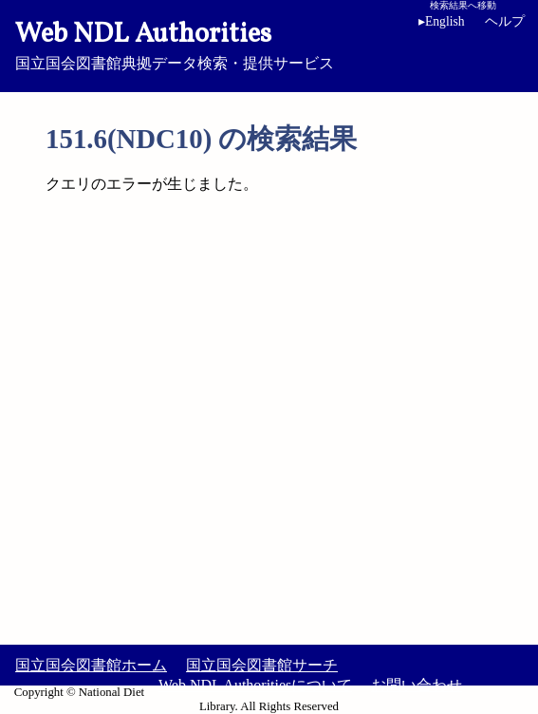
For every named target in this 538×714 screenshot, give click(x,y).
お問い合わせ (416, 685)
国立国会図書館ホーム (91, 665)
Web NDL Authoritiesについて (255, 685)
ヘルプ (505, 21)
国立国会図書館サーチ (262, 665)
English (445, 21)
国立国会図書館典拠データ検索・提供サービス (269, 43)
